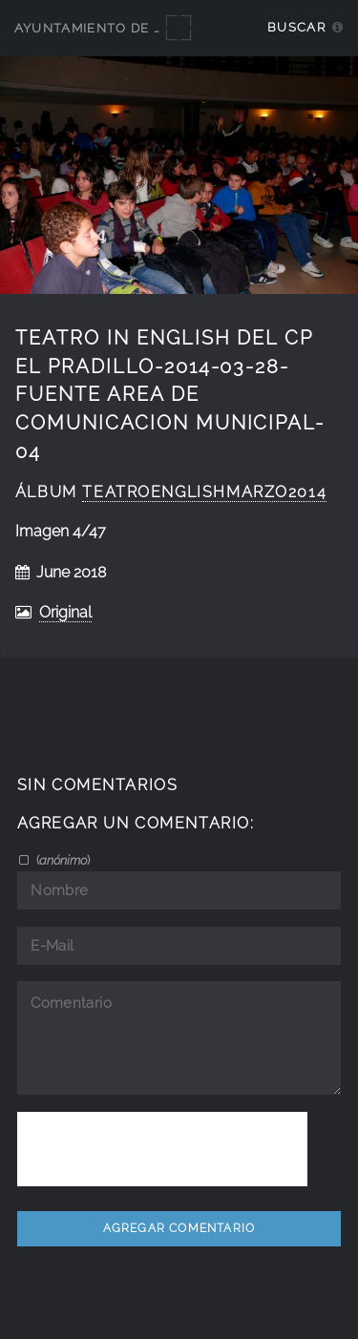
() (61, 860)
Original (65, 612)
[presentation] (162, 1149)
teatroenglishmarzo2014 (204, 492)
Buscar (296, 27)
